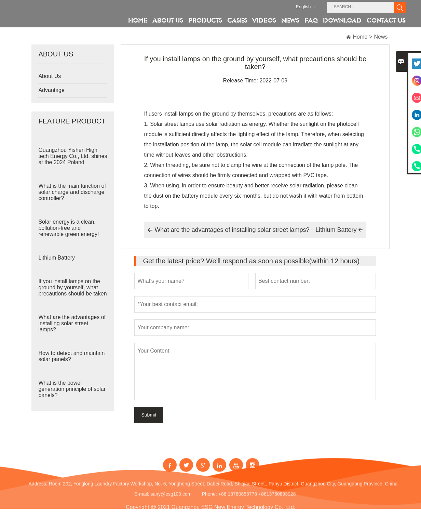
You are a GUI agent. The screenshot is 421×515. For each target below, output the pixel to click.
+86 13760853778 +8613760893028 (257, 499)
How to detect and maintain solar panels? (71, 356)
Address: (38, 488)
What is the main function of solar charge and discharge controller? (72, 192)
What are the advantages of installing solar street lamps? (72, 323)
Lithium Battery (56, 258)
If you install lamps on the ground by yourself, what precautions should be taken (72, 287)
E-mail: (141, 499)
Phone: (209, 499)
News (381, 37)
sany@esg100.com (170, 499)
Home (360, 37)
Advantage (51, 90)
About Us (49, 76)
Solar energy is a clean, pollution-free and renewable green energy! (68, 228)
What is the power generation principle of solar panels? (72, 389)
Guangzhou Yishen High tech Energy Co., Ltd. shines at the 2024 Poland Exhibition (72, 159)
